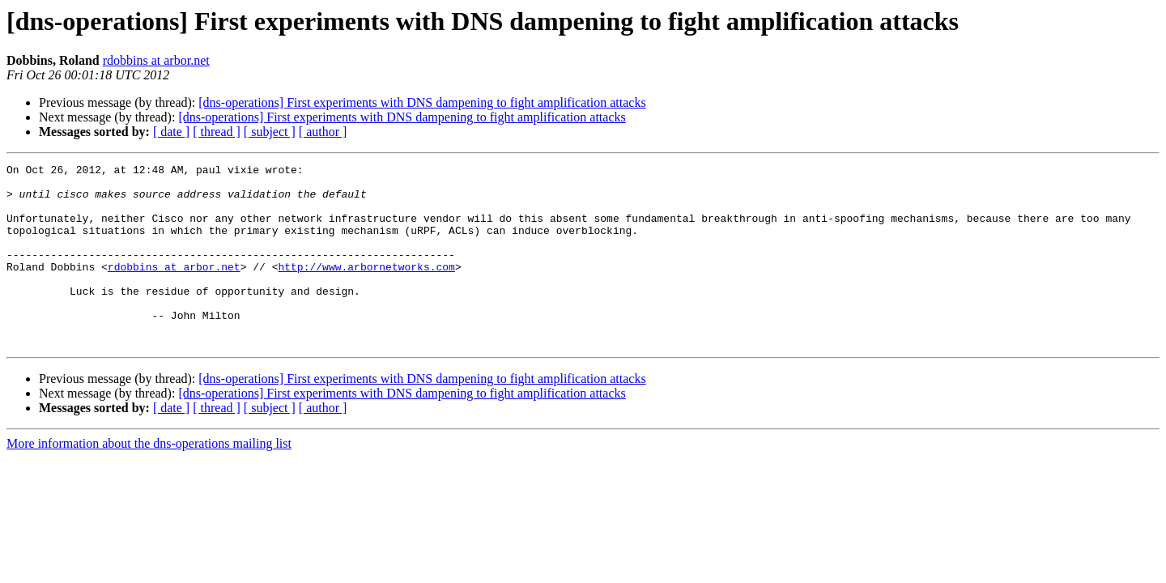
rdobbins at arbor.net (156, 60)
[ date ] (171, 131)
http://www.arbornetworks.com (366, 288)
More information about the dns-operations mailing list (149, 480)
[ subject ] (270, 131)
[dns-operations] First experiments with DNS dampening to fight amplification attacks (421, 102)
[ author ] (323, 131)
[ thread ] (216, 131)
